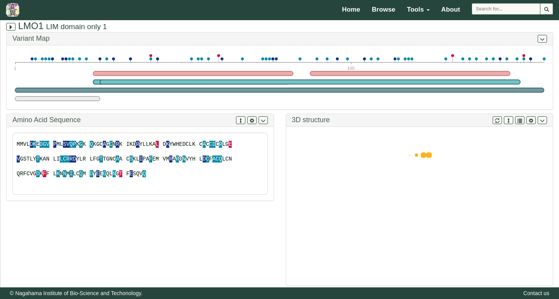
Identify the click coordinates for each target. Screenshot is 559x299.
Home (351, 9)
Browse (384, 9)
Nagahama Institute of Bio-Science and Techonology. (78, 293)
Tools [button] (418, 9)
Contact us (536, 293)
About (450, 9)
